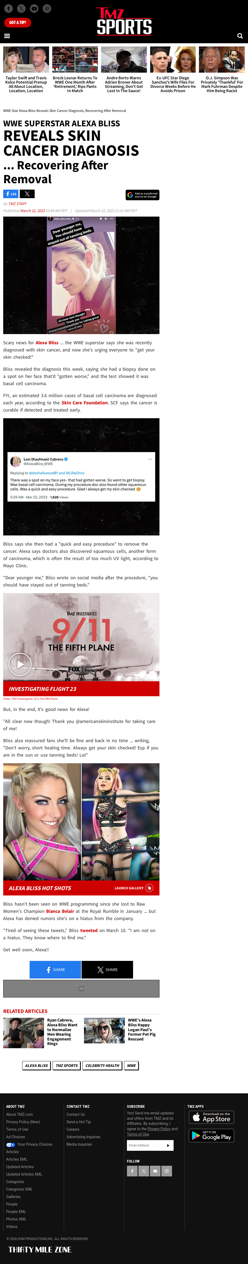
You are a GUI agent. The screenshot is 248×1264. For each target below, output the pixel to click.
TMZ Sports (66, 1065)
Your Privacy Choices (29, 1144)
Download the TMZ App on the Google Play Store (211, 1135)
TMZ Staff (17, 203)
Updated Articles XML (24, 1174)
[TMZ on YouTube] (155, 1171)
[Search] (240, 35)
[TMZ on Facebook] (8, 8)
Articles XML (16, 1159)
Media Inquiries (79, 1144)
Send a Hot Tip (79, 1122)
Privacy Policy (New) (23, 1122)
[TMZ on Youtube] (34, 8)
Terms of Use (17, 1129)
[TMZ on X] (21, 8)
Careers (73, 1129)
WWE (131, 1065)
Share (55, 970)
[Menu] (7, 35)
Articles (12, 1152)
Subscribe (168, 1145)
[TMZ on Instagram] (47, 8)
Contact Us (76, 1114)
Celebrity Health (102, 1065)
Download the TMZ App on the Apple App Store (211, 1117)
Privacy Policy (159, 1129)
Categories (15, 1182)
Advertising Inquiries (84, 1137)
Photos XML (16, 1219)
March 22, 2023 (32, 210)
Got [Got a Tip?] (17, 22)
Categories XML (19, 1189)
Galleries (13, 1197)
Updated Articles (20, 1167)
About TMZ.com (19, 1114)
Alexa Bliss (36, 1065)
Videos (12, 1226)
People (12, 1204)
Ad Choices (15, 1137)
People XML (16, 1212)
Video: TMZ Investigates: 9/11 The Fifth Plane (30, 699)
